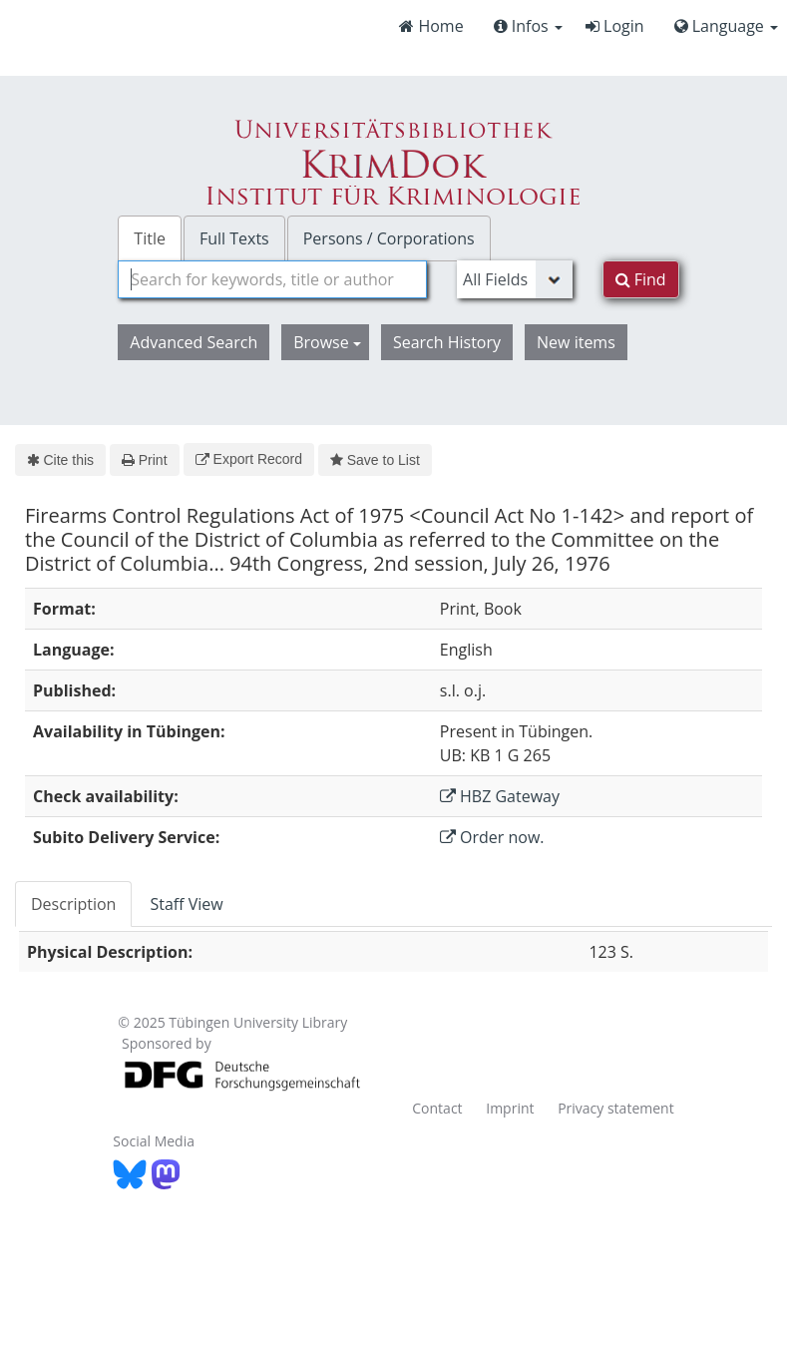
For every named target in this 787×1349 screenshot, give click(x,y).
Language (726, 26)
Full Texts (234, 238)
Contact (437, 1108)
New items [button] (576, 342)
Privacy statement (616, 1108)
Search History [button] (447, 342)
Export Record (249, 459)
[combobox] (272, 279)
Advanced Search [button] (193, 342)
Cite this (60, 460)
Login (615, 26)
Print (144, 460)
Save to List (375, 460)
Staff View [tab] (186, 904)
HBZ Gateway (500, 796)
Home (431, 26)
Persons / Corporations (389, 238)
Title (150, 238)
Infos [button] (528, 26)
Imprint (510, 1108)
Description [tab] (73, 904)
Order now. (492, 837)
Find (640, 279)
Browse (327, 342)
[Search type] (515, 279)
